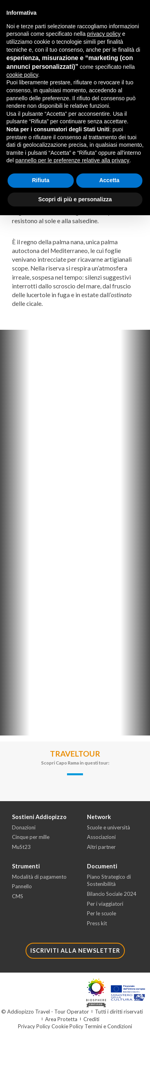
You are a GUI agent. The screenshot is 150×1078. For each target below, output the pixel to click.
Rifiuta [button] (40, 180)
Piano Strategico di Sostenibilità (109, 880)
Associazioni (101, 837)
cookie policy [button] (22, 75)
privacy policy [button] (103, 34)
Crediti (91, 1019)
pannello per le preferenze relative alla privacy (73, 160)
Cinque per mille (30, 837)
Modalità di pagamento (39, 877)
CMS (17, 896)
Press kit (97, 923)
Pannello (22, 886)
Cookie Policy (67, 1026)
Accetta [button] (109, 180)
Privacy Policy (34, 1026)
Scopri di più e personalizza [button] (75, 199)
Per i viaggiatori (105, 904)
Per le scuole (101, 913)
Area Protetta (61, 1019)
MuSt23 (21, 847)
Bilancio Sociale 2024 (111, 894)
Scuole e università (108, 827)
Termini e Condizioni (108, 1026)
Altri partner (101, 847)
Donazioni (24, 827)
